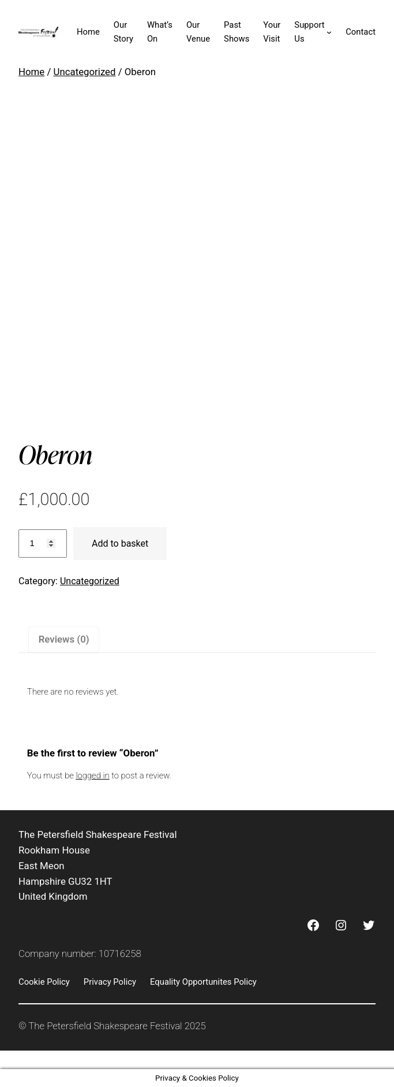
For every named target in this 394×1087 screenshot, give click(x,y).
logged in (92, 775)
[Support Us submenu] (329, 32)
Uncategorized (85, 71)
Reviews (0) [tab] (64, 639)
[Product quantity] (42, 543)
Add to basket (120, 543)
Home (31, 71)
